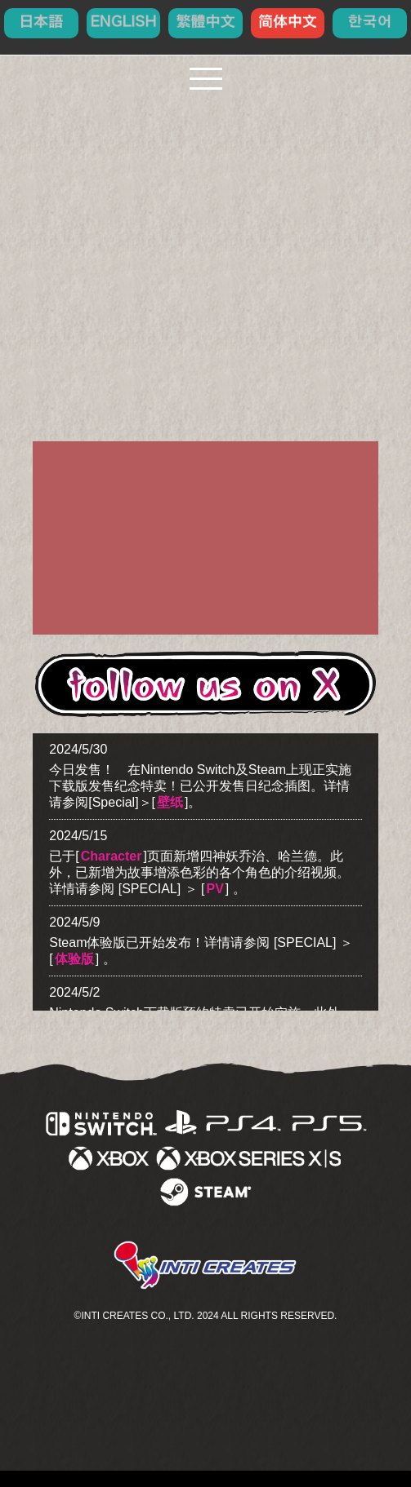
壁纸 (170, 802)
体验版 (74, 959)
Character (111, 856)
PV (215, 889)
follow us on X (205, 684)
